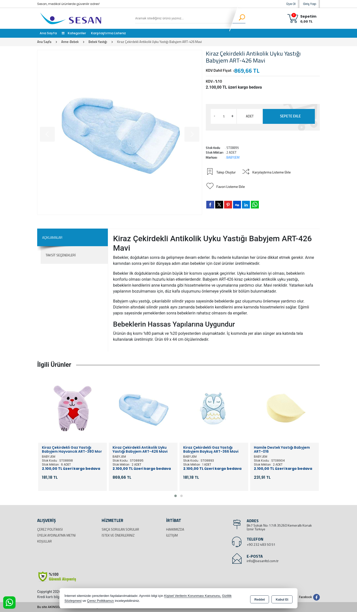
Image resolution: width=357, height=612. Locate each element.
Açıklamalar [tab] (52, 237)
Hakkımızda (175, 529)
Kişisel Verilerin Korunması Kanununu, (192, 596)
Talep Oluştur (221, 172)
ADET (250, 116)
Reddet (259, 598)
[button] (175, 495)
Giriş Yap (309, 4)
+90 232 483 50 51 (261, 544)
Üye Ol (291, 4)
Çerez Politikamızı (100, 601)
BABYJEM (232, 157)
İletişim (172, 535)
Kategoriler (74, 33)
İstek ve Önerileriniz (118, 535)
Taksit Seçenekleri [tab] (61, 255)
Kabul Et (282, 598)
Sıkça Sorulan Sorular (120, 529)
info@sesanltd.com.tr (263, 560)
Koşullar (44, 541)
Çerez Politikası (50, 529)
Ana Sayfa (48, 33)
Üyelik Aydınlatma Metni (56, 535)
